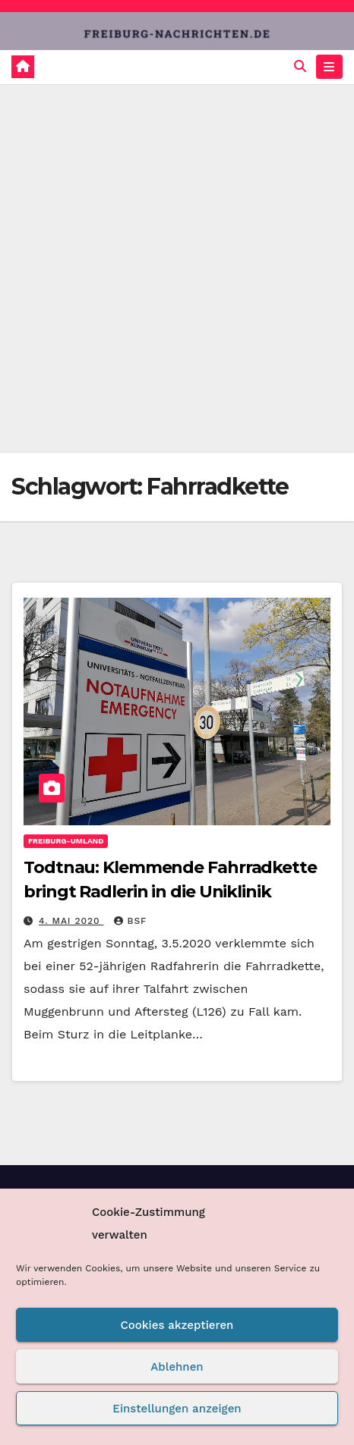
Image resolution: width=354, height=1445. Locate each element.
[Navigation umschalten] (329, 67)
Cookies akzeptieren (177, 1325)
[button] (300, 66)
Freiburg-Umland (65, 841)
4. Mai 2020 (71, 921)
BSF (130, 921)
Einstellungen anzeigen (176, 1408)
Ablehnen (176, 1367)
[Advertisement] (177, 268)
